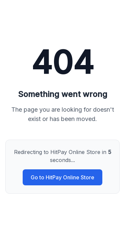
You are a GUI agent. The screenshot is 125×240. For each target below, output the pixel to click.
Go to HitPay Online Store (62, 177)
